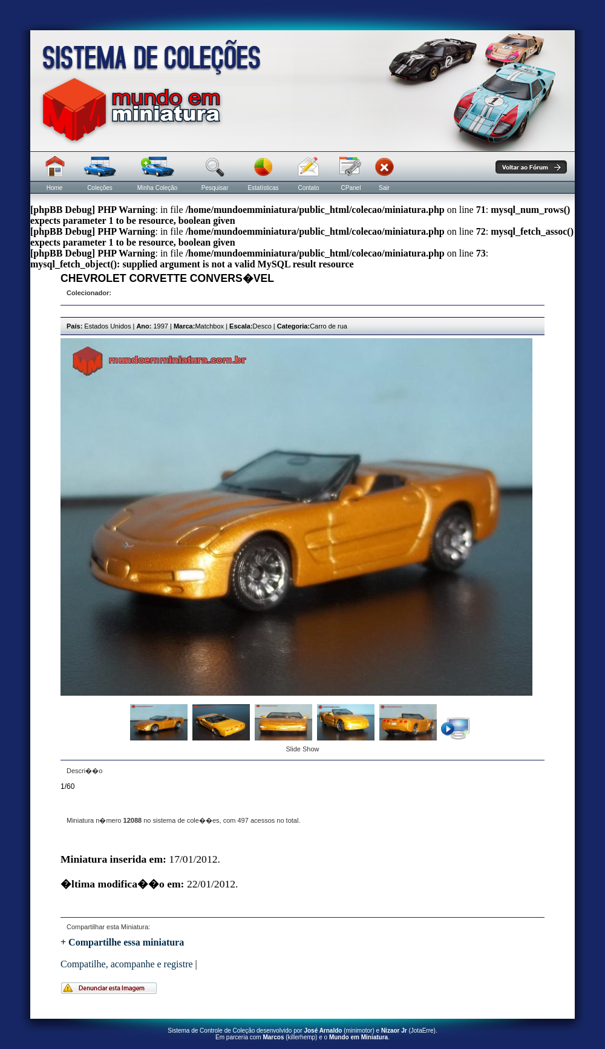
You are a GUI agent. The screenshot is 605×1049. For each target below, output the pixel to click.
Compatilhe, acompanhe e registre (126, 964)
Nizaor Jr (394, 1030)
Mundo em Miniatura (358, 1037)
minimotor (359, 1030)
